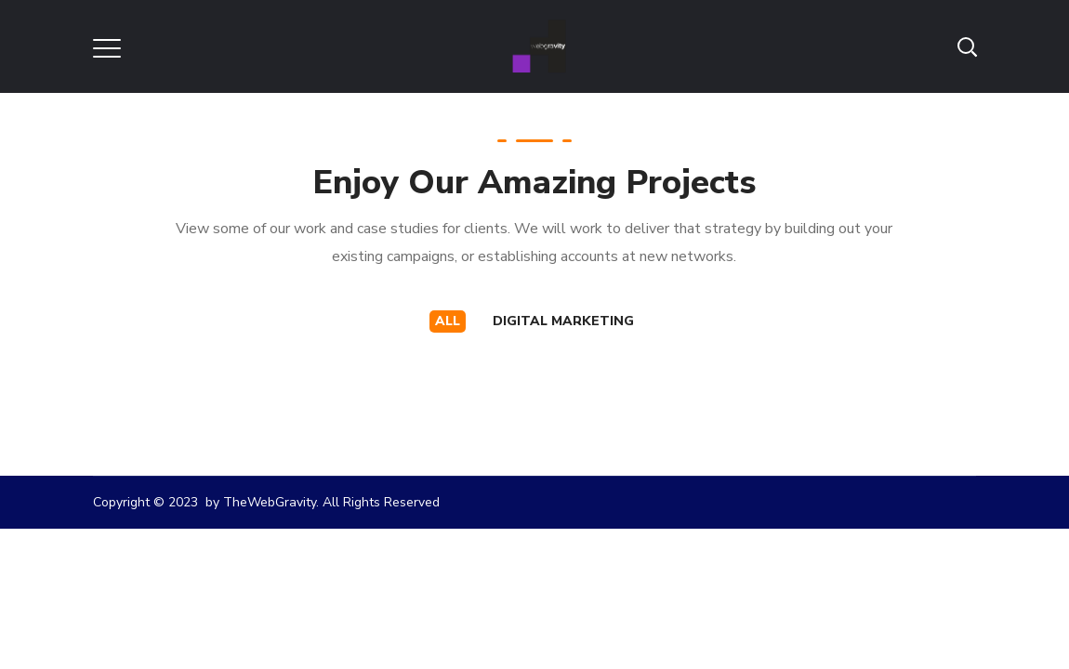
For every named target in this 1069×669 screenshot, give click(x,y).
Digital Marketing (563, 321)
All (447, 321)
